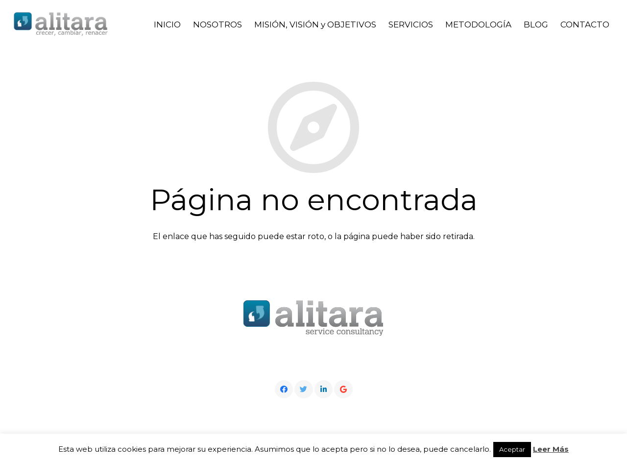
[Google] (343, 389)
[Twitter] (303, 389)
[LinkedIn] (323, 389)
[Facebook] (284, 389)
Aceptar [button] (512, 449)
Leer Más (551, 449)
